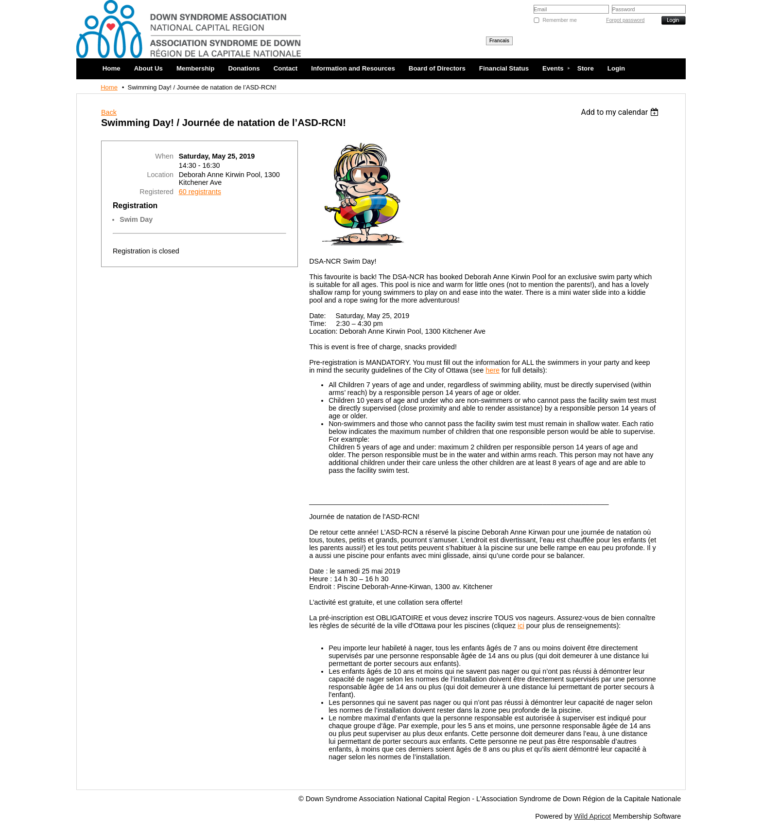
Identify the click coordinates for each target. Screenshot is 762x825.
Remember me (559, 20)
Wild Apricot (592, 816)
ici (521, 625)
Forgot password (625, 20)
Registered (156, 192)
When (164, 156)
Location (160, 175)
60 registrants (200, 192)
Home (109, 87)
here (492, 370)
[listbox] (621, 112)
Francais (499, 40)
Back (109, 112)
